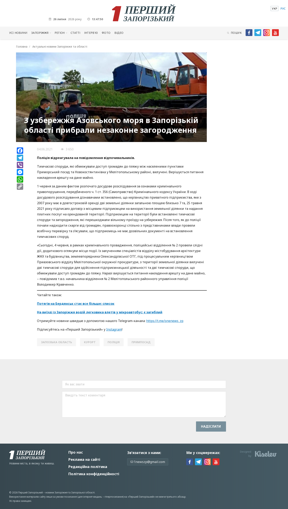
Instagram (114, 329)
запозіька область (56, 342)
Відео (119, 33)
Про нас (75, 452)
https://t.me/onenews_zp (164, 321)
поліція (114, 342)
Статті (75, 33)
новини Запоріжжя (56, 492)
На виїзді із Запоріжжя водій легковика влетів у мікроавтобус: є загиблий (99, 312)
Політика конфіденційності (93, 473)
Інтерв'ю (91, 33)
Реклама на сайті (84, 459)
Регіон (60, 33)
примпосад (141, 342)
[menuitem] (274, 8)
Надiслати (211, 426)
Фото (106, 33)
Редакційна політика (87, 466)
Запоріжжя (39, 33)
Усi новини (18, 33)
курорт (90, 342)
